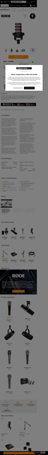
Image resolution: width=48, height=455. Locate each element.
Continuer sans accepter (24, 71)
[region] (24, 78)
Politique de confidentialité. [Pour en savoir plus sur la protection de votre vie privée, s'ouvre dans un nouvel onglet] (33, 84)
